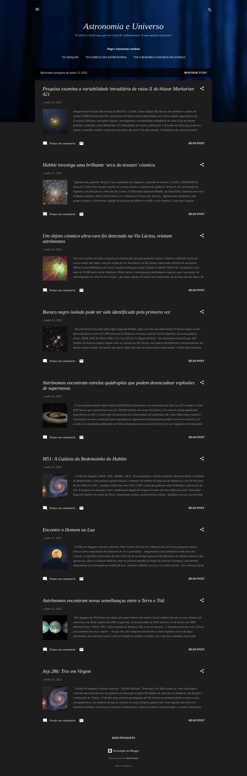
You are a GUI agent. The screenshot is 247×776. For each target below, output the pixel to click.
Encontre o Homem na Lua (69, 529)
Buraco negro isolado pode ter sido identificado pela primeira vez (106, 312)
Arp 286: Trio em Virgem (67, 671)
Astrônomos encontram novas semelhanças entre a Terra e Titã (103, 600)
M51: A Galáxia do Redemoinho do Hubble (85, 458)
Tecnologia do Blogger (124, 750)
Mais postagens (123, 737)
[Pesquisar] (209, 10)
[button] (202, 89)
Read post (196, 143)
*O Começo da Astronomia (105, 57)
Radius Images (132, 758)
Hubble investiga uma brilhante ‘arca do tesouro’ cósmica (99, 164)
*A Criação (70, 57)
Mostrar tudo (195, 72)
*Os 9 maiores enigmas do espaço (159, 57)
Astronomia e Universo (123, 26)
